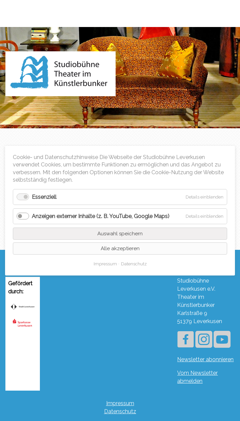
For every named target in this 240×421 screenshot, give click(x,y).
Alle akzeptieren (120, 248)
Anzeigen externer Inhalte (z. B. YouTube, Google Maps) (100, 216)
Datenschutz (120, 411)
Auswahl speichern (120, 233)
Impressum (120, 403)
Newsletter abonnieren (205, 359)
